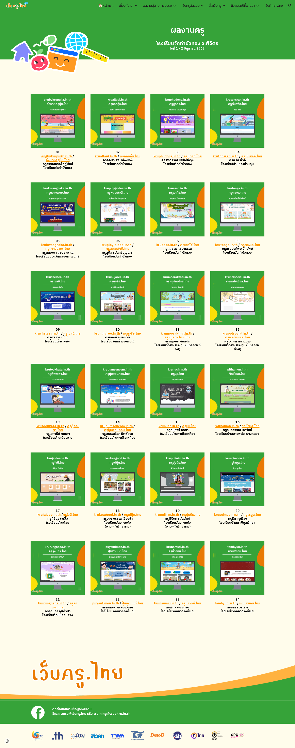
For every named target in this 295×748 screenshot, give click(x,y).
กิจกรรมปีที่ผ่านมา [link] (243, 5)
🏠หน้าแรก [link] (106, 5)
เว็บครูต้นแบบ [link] (190, 5)
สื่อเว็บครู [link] (215, 5)
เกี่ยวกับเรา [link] (126, 5)
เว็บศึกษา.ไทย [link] (273, 5)
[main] (187, 30)
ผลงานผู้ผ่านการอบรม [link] (157, 5)
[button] (290, 6)
